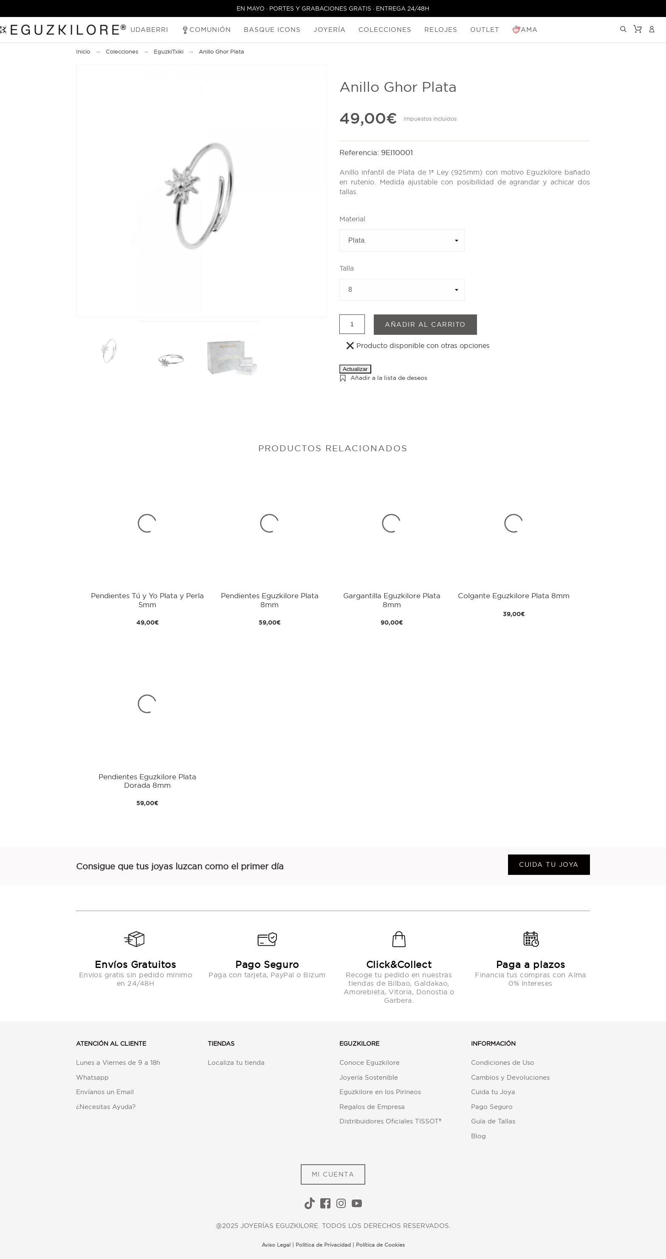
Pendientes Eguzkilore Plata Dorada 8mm (147, 780)
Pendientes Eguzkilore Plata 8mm (270, 599)
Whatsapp (92, 1077)
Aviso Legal (276, 1245)
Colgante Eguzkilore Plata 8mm (514, 595)
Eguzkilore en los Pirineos (380, 1092)
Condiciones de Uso (502, 1062)
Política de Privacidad (323, 1245)
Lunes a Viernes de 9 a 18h (118, 1062)
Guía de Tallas (493, 1121)
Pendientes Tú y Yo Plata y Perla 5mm (147, 599)
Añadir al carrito (425, 324)
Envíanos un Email (105, 1092)
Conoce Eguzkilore (369, 1062)
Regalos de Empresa (372, 1107)
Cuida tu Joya (493, 1092)
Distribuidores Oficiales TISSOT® (390, 1121)
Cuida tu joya (549, 864)
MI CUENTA (333, 1174)
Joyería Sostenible (368, 1077)
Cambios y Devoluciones (510, 1077)
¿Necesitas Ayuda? (105, 1107)
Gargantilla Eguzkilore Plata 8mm (391, 599)
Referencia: (360, 152)
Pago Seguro (492, 1107)
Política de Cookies (380, 1245)
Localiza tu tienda (236, 1062)
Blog (478, 1136)
